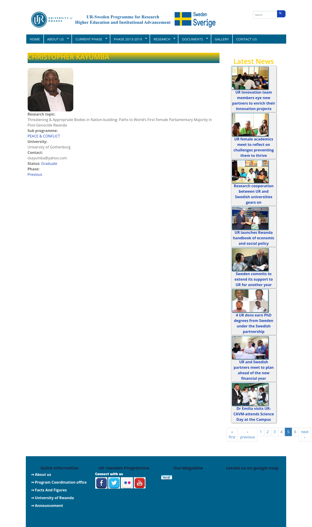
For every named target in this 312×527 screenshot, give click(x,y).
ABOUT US (56, 39)
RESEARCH (162, 39)
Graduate (49, 163)
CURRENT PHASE (89, 39)
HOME (35, 39)
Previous (35, 174)
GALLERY (222, 39)
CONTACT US (246, 39)
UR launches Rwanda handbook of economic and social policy (254, 238)
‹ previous (247, 434)
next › (305, 434)
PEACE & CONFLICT (44, 136)
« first (232, 434)
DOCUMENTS (193, 39)
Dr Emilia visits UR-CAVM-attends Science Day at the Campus (253, 414)
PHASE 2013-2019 (128, 39)
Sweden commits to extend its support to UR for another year (254, 279)
